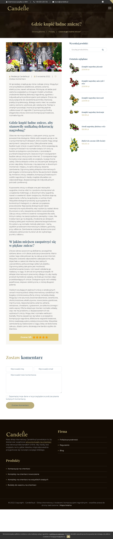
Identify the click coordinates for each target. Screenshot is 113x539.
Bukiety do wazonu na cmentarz (22, 485)
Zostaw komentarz (20, 405)
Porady (52, 32)
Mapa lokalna (65, 505)
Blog (62, 451)
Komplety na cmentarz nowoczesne (23, 474)
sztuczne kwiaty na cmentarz (38, 442)
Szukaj (103, 50)
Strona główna (38, 32)
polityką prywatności (57, 534)
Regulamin (64, 445)
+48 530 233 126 (40, 2)
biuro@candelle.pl (60, 2)
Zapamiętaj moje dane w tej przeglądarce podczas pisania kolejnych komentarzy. (32, 397)
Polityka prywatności (69, 440)
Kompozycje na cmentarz (19, 469)
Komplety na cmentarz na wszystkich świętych (28, 480)
